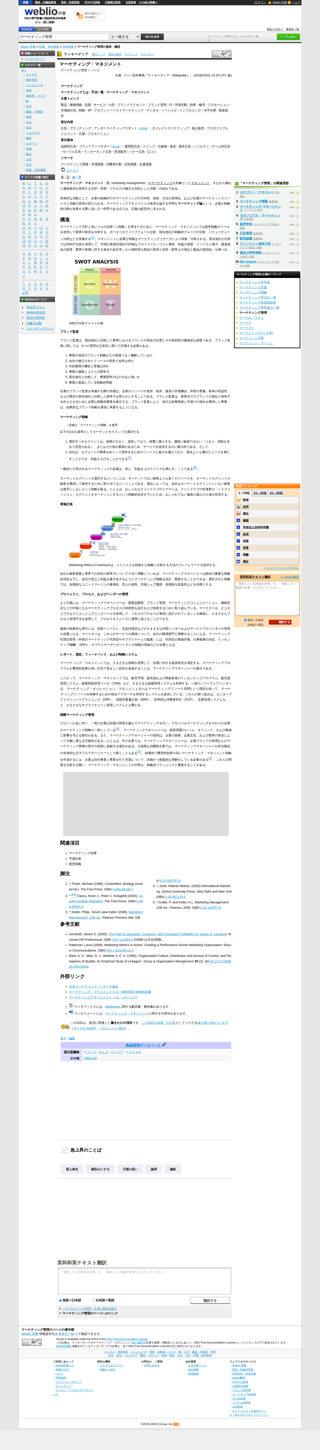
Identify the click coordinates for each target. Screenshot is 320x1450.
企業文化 (190, 735)
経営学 (145, 209)
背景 (246, 547)
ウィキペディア (76, 54)
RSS (176, 1424)
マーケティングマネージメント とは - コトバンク (103, 997)
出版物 (162, 146)
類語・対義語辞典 (45, 2)
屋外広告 (185, 146)
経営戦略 (75, 864)
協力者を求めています (212, 1022)
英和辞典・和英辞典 (244, 1373)
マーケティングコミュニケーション (193, 602)
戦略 (82, 110)
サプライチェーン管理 (97, 705)
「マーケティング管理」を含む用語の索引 (89, 1308)
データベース (119, 644)
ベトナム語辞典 (241, 1402)
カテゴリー (147, 54)
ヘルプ (296, 2)
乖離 (246, 554)
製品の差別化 (202, 249)
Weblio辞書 (63, 1346)
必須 (246, 534)
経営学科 (246, 224)
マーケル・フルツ (251, 317)
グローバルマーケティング (190, 723)
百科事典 (68, 46)
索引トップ (98, 54)
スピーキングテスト (40, 328)
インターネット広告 (98, 151)
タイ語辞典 (239, 1398)
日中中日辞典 (92, 2)
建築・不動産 (34, 111)
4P (90, 110)
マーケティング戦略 (93, 425)
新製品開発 (136, 602)
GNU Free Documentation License (127, 1339)
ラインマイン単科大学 (255, 243)
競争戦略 (211, 226)
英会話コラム (35, 307)
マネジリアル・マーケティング (260, 217)
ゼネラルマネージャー (91, 752)
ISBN (108, 889)
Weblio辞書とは (64, 1365)
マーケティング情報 (254, 201)
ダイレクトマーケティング (170, 128)
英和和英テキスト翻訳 (82, 1262)
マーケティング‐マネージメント (260, 208)
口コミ (152, 151)
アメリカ (90, 1052)
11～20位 (260, 493)
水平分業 (210, 110)
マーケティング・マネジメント (128, 92)
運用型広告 (132, 146)
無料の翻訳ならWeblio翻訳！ (92, 15)
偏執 (173, 1169)
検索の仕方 (62, 1369)
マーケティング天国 (253, 287)
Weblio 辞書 (280, 2)
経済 (92, 1022)
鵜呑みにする (100, 1169)
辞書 (25, 2)
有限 (246, 541)
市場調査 (97, 164)
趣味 (29, 138)
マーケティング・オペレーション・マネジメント (102, 688)
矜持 (246, 500)
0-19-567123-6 (175, 897)
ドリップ (149, 146)
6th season (248, 261)
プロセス (116, 608)
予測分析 (75, 858)
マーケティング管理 (74, 70)
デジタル (152, 110)
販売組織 (246, 238)
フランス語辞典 (241, 1390)
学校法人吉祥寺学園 (256, 527)
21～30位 (276, 493)
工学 (29, 106)
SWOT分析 (74, 244)
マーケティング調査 (75, 164)
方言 (29, 164)
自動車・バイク (36, 95)
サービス (99, 104)
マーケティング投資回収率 (257, 302)
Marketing (112, 1006)
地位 (187, 249)
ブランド (66, 340)
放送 (173, 146)
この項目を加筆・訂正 (157, 1022)
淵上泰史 (72, 1169)
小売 (112, 104)
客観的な (165, 759)
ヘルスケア (33, 133)
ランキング (131, 54)
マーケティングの (128, 198)
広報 (82, 133)
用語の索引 (115, 54)
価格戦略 (76, 104)
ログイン (260, 2)
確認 (246, 520)
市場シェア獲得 (151, 584)
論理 (154, 1169)
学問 (29, 117)
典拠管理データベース (143, 1045)
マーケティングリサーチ (155, 239)
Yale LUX (90, 1058)
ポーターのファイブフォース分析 (133, 232)
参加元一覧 (292, 29)
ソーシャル (169, 110)
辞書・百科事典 (49, 46)
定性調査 (130, 164)
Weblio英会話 (35, 312)
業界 (212, 735)
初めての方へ (275, 29)
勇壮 (246, 561)
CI (170, 104)
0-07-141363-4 (122, 939)
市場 (128, 759)
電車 (29, 90)
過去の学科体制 (250, 252)
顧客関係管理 (91, 683)
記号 (25, 293)
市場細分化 (68, 110)
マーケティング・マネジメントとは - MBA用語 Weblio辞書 (110, 992)
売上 (94, 579)
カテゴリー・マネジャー (257, 192)
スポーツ (31, 143)
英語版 (143, 128)
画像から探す (108, 1369)
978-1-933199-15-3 (119, 950)
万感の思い (130, 1169)
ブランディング (80, 128)
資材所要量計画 (127, 699)
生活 (29, 127)
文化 (29, 122)
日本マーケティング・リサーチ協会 (93, 986)
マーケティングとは (75, 92)
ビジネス (31, 74)
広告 (64, 128)
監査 (75, 340)
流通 (88, 104)
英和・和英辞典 (70, 2)
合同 (246, 506)
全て (24, 70)
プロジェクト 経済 (112, 1028)
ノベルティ (201, 146)
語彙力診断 (34, 323)
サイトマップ (63, 1386)
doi (207, 961)
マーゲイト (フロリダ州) (256, 333)
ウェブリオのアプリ (112, 1365)
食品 (29, 154)
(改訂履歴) (137, 1342)
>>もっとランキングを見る (281, 568)
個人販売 (198, 128)
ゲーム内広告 (221, 146)
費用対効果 (80, 668)
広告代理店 (129, 628)
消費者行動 (114, 164)
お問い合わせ (152, 1365)
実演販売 (120, 151)
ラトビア (117, 1052)
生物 (29, 148)
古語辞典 (131, 2)
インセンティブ (191, 678)
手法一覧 (97, 92)
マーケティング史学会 (254, 282)
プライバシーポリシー (68, 1381)
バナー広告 (137, 151)
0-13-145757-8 (170, 880)
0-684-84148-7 (122, 889)
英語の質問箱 (35, 317)
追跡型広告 (68, 146)
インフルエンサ (190, 110)
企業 (218, 203)
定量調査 (145, 164)
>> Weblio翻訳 (289, 577)
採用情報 (193, 1373)
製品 (64, 104)
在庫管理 (204, 699)
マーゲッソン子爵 (251, 338)
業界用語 (31, 80)
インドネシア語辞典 (244, 1394)
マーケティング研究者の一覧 (259, 307)
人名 (29, 159)
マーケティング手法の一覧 (257, 297)
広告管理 (246, 233)
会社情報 (193, 1369)
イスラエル (133, 1052)
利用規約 (60, 1377)
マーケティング (71, 86)
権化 (246, 513)
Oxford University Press (178, 891)
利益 (103, 579)
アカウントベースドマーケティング (119, 110)
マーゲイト (247, 328)
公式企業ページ (197, 1365)
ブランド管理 (157, 104)
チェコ (103, 1052)
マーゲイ (245, 323)
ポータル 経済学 (85, 1028)
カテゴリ (72, 170)
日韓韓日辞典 (113, 2)
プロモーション (218, 104)
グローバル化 (69, 723)
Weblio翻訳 (238, 1377)
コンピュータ (34, 85)
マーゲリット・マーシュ (256, 343)
